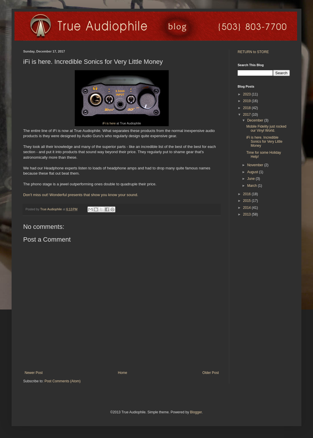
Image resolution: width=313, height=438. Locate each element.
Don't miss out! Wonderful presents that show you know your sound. (80, 195)
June (251, 179)
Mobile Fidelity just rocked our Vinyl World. (266, 128)
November (255, 165)
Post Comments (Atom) (62, 381)
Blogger (196, 412)
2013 (247, 214)
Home (122, 373)
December (255, 120)
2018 (247, 108)
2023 (247, 94)
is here (111, 123)
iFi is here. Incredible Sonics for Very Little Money (264, 141)
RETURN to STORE (253, 52)
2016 (247, 194)
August (253, 172)
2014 (247, 208)
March (252, 186)
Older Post (210, 373)
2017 (247, 115)
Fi (104, 123)
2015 (247, 201)
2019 (247, 101)
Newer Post (34, 373)
